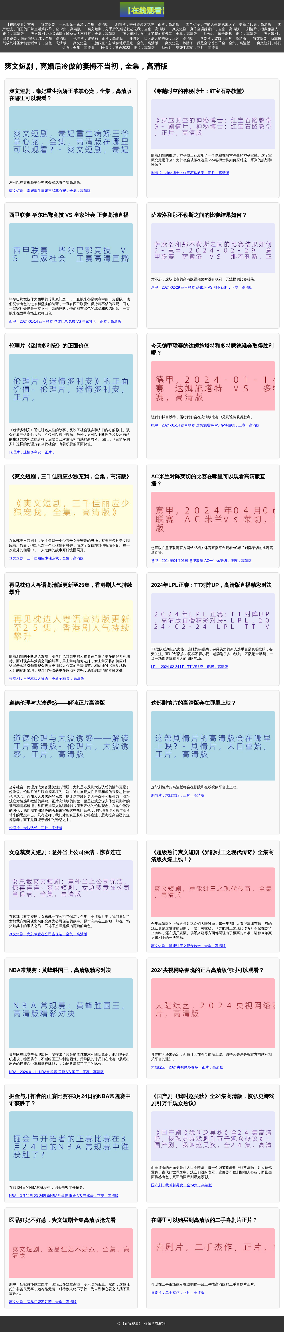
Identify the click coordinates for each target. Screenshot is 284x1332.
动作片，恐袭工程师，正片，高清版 (190, 48)
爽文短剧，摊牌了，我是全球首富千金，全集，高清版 (207, 43)
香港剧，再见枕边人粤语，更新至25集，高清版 (46, 678)
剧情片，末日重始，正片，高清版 (177, 795)
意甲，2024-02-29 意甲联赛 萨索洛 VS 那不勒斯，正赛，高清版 (201, 287)
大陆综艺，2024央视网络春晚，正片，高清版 (187, 1067)
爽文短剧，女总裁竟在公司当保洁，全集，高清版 (48, 934)
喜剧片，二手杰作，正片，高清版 (177, 1292)
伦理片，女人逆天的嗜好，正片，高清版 (161, 38)
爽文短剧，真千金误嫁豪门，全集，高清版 (206, 29)
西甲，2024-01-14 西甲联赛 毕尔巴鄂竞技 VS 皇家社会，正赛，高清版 (65, 321)
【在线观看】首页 (20, 24)
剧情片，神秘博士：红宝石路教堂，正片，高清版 (190, 173)
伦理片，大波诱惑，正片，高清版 (35, 828)
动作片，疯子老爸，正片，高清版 (230, 34)
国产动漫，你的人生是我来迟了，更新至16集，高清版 (228, 24)
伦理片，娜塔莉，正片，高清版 (98, 38)
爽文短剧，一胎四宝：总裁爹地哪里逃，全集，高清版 (115, 43)
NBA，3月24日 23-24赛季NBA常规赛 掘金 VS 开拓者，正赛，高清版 (63, 1196)
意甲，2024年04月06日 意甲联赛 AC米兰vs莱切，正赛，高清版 (201, 561)
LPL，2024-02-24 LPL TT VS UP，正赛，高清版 (189, 667)
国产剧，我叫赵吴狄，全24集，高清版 (181, 1185)
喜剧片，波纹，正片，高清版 (223, 38)
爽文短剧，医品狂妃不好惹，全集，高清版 (43, 1302)
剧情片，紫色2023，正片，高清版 (128, 48)
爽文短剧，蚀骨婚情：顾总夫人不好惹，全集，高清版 (73, 34)
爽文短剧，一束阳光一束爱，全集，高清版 (74, 24)
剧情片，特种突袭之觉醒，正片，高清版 (147, 24)
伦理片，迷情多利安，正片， (32, 452)
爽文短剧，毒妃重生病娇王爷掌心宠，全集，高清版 (50, 191)
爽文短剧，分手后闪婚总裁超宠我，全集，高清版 (126, 29)
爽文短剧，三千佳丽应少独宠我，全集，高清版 (46, 558)
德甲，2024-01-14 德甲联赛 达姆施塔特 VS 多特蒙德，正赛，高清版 (205, 425)
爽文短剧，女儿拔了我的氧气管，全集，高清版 (159, 34)
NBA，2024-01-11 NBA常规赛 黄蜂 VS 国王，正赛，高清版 (56, 1072)
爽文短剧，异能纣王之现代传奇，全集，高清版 (188, 946)
